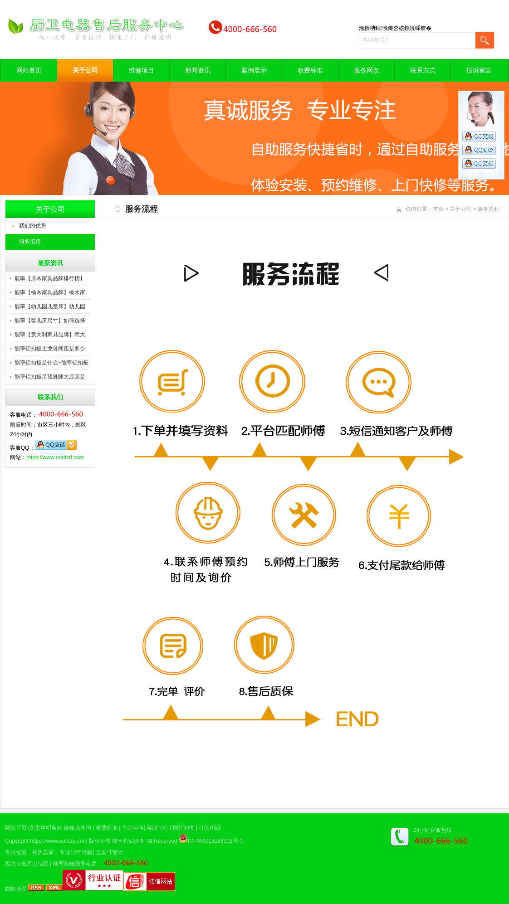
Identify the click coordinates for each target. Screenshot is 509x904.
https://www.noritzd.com (55, 457)
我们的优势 (32, 226)
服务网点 (366, 70)
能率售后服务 (128, 841)
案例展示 (254, 70)
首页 (438, 209)
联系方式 (423, 70)
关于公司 (85, 70)
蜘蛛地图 (16, 889)
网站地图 (184, 828)
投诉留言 (479, 70)
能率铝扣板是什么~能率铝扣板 (51, 363)
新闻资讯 (197, 70)
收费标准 (310, 70)
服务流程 (30, 241)
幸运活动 (132, 828)
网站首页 (29, 70)
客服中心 (157, 828)
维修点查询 (77, 828)
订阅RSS (210, 828)
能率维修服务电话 (75, 863)
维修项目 (141, 70)
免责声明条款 (45, 828)
